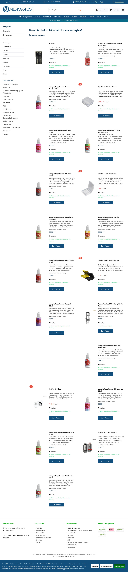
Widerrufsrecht (8, 121)
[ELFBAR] (38, 17)
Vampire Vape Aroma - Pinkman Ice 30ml (110, 390)
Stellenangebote (8, 112)
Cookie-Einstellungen (10, 84)
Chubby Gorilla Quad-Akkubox (108, 261)
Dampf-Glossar (8, 99)
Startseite (6, 31)
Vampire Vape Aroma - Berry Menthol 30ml (59, 88)
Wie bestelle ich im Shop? (11, 127)
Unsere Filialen (119, 2)
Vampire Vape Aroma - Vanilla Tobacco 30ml (108, 218)
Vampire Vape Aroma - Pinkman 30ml (60, 131)
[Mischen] (83, 17)
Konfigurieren (119, 566)
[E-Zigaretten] (28, 17)
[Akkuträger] (47, 17)
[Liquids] (66, 17)
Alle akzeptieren (106, 566)
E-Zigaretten (7, 35)
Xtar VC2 (52, 43)
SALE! (5, 74)
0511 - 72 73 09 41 (11, 535)
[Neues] (99, 17)
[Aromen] (74, 17)
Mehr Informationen (77, 568)
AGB (4, 106)
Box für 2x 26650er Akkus (107, 87)
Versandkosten (60, 554)
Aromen (5, 54)
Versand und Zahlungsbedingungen (10, 116)
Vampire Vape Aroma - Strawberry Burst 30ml (110, 44)
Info (102, 2)
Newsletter (7, 131)
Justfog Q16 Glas (55, 389)
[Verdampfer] (57, 17)
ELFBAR (5, 39)
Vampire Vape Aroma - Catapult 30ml (60, 305)
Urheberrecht (7, 109)
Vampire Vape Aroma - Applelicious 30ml (61, 433)
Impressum (6, 102)
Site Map (70, 535)
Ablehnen (95, 566)
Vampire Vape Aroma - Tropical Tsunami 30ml (109, 131)
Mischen (6, 58)
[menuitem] (123, 10)
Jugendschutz (7, 96)
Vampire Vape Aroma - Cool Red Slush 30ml (109, 347)
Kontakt (5, 134)
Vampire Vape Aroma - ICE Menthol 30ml (61, 477)
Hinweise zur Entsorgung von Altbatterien (13, 91)
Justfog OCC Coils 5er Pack (107, 432)
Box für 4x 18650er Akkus (107, 174)
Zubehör (6, 62)
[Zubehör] (91, 17)
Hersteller (6, 66)
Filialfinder (6, 87)
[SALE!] (106, 17)
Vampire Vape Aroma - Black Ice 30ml (60, 175)
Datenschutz (7, 124)
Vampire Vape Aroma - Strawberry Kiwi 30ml (61, 218)
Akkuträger (7, 43)
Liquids (5, 50)
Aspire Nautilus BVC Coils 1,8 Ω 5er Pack (110, 305)
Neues (5, 70)
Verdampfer (7, 46)
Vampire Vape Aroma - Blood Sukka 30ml (61, 262)
